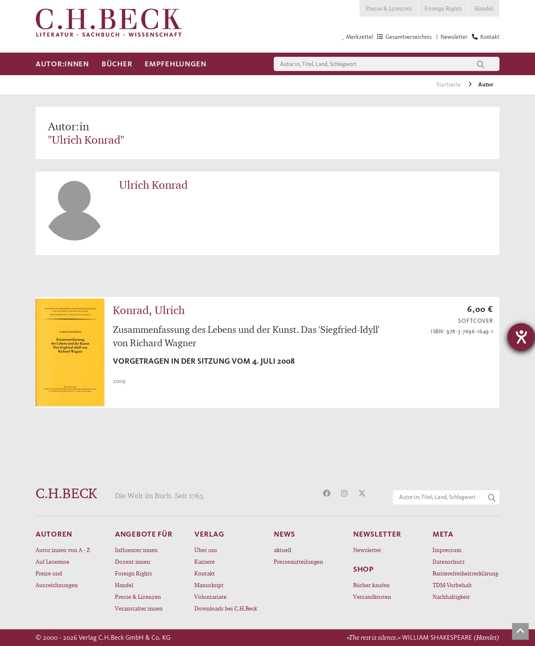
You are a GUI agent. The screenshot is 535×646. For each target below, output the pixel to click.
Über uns (205, 549)
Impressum (447, 549)
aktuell (282, 549)
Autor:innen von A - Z (63, 549)
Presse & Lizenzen (389, 8)
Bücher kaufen (371, 584)
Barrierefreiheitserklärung (465, 573)
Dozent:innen (132, 561)
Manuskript (209, 584)
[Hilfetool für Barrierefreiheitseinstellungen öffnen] (521, 337)
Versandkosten (372, 596)
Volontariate (210, 596)
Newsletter (367, 549)
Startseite (449, 84)
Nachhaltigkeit (451, 596)
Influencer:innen (136, 549)
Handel (484, 8)
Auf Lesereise (52, 561)
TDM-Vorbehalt (452, 584)
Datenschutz (449, 561)
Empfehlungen (175, 63)
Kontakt (204, 573)
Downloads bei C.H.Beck (225, 608)
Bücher (117, 63)
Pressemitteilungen (298, 561)
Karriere (204, 561)
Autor (485, 84)
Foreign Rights (443, 8)
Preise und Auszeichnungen (57, 579)
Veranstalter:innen (139, 608)
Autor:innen (62, 63)
